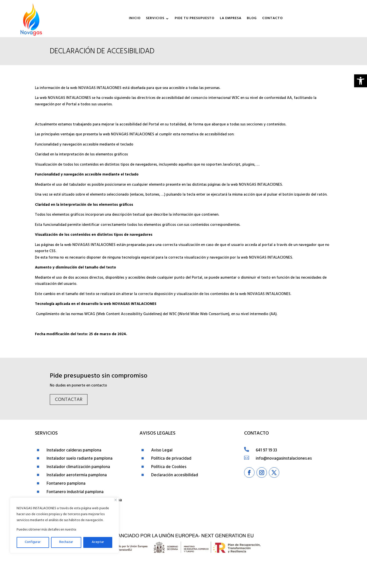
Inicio (135, 18)
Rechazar (66, 542)
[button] (360, 80)
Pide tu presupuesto (194, 18)
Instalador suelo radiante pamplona (80, 459)
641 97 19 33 (266, 451)
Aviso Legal (161, 451)
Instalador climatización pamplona (78, 467)
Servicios (155, 18)
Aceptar (98, 542)
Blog (252, 18)
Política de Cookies (168, 467)
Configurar (33, 542)
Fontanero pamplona (66, 484)
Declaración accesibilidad (174, 475)
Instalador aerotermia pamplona (77, 475)
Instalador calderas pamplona (74, 451)
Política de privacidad (171, 459)
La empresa (230, 18)
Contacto (272, 18)
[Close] (115, 500)
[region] (64, 525)
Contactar (68, 400)
